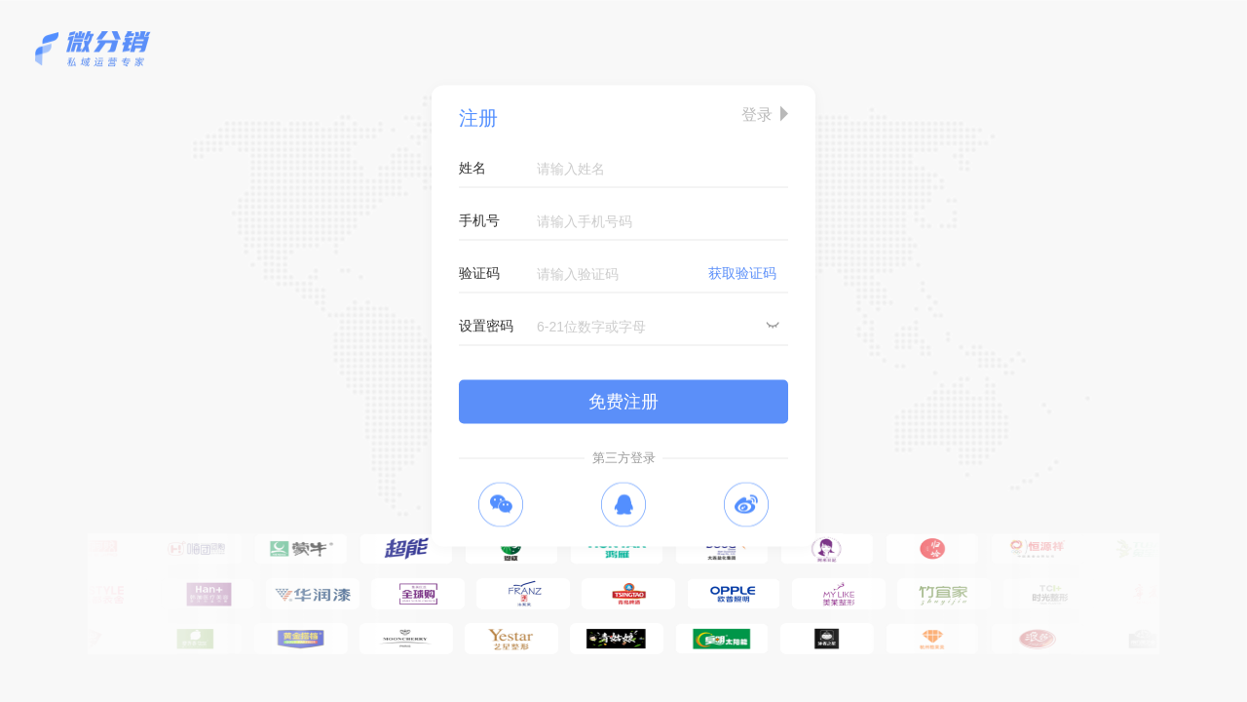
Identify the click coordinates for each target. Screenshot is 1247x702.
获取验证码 (742, 273)
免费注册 (623, 401)
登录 (757, 114)
